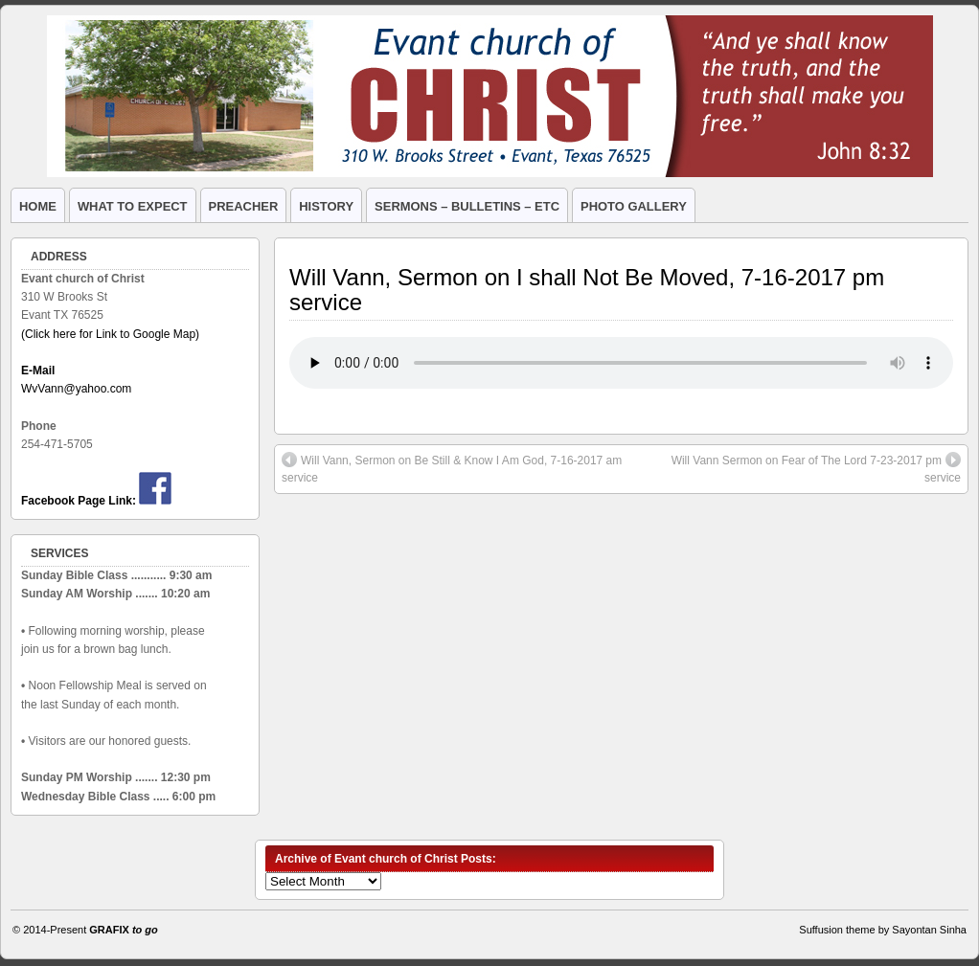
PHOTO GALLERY (634, 206)
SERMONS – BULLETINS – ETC (467, 206)
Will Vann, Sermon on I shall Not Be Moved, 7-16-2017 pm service (586, 289)
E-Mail (38, 370)
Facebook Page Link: (78, 500)
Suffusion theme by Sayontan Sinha (883, 929)
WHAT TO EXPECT (133, 206)
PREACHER (244, 206)
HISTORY (326, 206)
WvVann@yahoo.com (76, 388)
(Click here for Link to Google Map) (110, 334)
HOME (38, 206)
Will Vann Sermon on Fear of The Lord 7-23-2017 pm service (816, 468)
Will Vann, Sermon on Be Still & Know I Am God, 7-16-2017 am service (452, 468)
